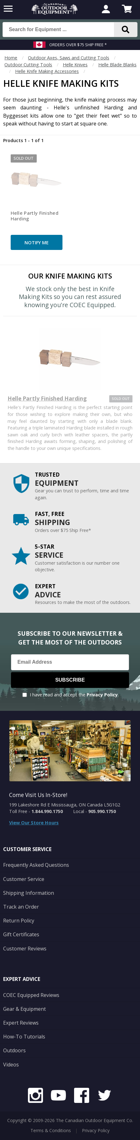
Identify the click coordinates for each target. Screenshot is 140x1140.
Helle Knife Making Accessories (47, 71)
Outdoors (14, 1050)
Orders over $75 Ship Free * (78, 44)
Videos (11, 1064)
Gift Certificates (21, 934)
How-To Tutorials (24, 1036)
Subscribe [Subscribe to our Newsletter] (70, 680)
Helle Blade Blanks (117, 65)
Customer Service (23, 879)
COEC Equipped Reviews (31, 995)
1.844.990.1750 (47, 811)
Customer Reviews (24, 948)
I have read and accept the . (74, 695)
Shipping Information (28, 892)
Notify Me (36, 243)
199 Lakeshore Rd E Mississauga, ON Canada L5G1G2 (64, 805)
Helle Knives (75, 65)
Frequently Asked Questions (36, 864)
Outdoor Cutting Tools (28, 65)
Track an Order (21, 906)
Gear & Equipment (24, 1008)
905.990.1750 (102, 811)
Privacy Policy (102, 695)
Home (10, 58)
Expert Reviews (21, 1022)
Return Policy (18, 920)
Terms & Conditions (50, 1130)
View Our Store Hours (34, 823)
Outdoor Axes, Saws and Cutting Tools (68, 58)
